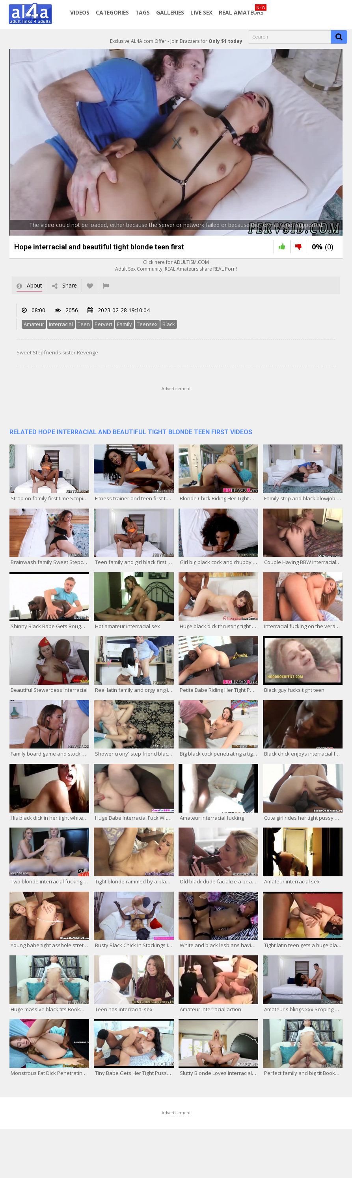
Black (168, 324)
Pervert (103, 324)
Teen (84, 324)
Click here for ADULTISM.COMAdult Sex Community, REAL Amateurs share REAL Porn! (176, 265)
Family (124, 324)
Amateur (34, 324)
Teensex (147, 324)
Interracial (61, 324)
